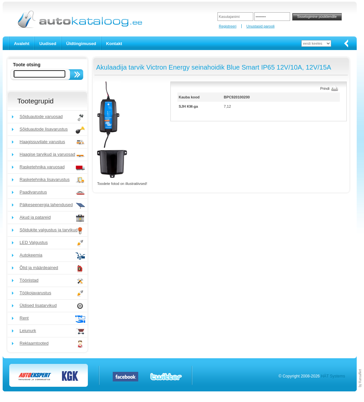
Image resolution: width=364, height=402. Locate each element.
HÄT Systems (333, 376)
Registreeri (227, 26)
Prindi (325, 88)
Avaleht (21, 43)
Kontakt (114, 43)
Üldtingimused (81, 43)
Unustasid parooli (260, 26)
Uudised (47, 43)
